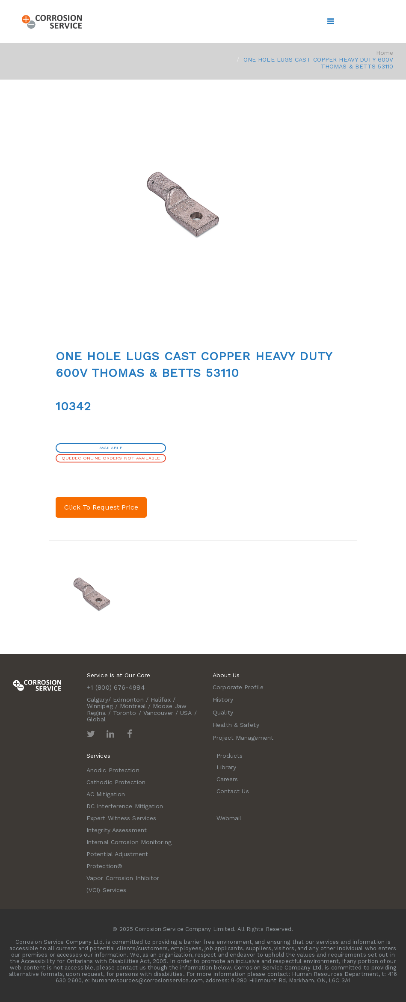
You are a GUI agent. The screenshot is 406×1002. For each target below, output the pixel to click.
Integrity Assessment (116, 830)
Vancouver (158, 712)
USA (186, 712)
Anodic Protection (112, 770)
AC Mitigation (105, 794)
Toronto (124, 712)
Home (384, 52)
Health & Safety (236, 724)
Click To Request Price (101, 507)
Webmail (229, 818)
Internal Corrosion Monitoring (129, 842)
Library (226, 767)
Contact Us (232, 791)
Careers (227, 779)
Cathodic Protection (115, 782)
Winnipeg (100, 706)
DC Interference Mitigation (124, 806)
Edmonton (128, 699)
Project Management (243, 737)
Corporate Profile (238, 687)
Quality (223, 712)
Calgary (97, 699)
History (223, 699)
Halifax (161, 699)
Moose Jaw (170, 706)
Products (229, 755)
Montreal (133, 706)
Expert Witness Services (121, 818)
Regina (96, 712)
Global (96, 719)
